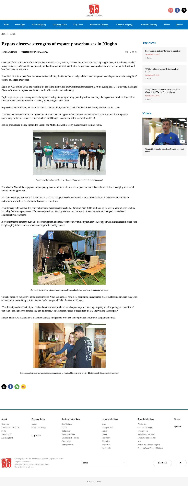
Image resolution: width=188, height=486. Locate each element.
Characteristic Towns (70, 438)
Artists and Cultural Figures (149, 445)
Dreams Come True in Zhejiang (150, 448)
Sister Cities (6, 434)
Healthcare (106, 438)
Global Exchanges (39, 427)
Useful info (106, 448)
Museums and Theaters (147, 438)
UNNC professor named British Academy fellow (162, 70)
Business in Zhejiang (71, 419)
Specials (177, 426)
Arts (139, 441)
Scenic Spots (143, 431)
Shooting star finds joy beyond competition (162, 51)
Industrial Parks (68, 434)
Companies (66, 441)
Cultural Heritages (145, 427)
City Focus (36, 435)
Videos (147, 113)
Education (106, 441)
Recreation (106, 445)
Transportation (108, 427)
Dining (104, 434)
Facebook (162, 463)
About (4, 419)
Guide (64, 427)
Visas (104, 424)
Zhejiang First (7, 438)
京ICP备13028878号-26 (23, 467)
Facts (3, 431)
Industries (66, 431)
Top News (149, 42)
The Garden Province (10, 427)
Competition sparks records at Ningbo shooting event (164, 150)
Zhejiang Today (38, 419)
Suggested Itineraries (146, 434)
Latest (149, 58)
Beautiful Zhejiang (146, 419)
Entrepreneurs (67, 445)
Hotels (104, 431)
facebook (177, 10)
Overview (5, 424)
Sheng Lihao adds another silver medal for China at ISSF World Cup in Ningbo (162, 91)
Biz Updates (67, 424)
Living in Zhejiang (110, 419)
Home (3, 34)
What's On (142, 424)
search (170, 10)
